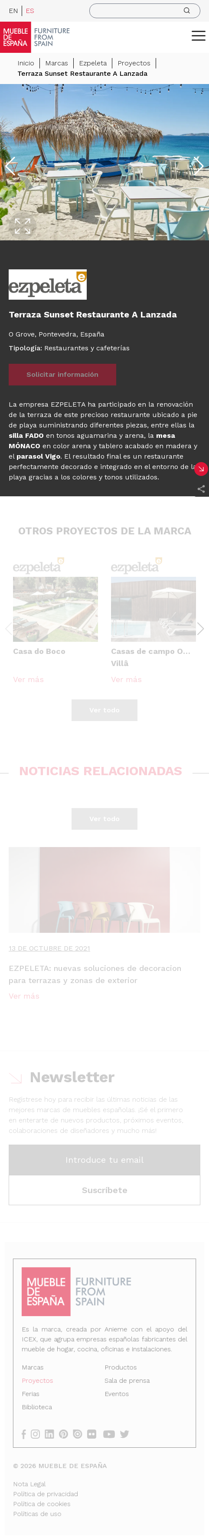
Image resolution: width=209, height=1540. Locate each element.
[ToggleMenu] (198, 35)
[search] (144, 10)
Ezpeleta (93, 63)
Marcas (56, 63)
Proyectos (134, 63)
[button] (198, 35)
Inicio (25, 63)
